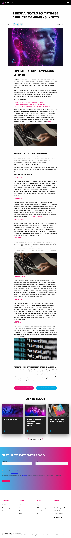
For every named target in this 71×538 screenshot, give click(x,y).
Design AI (18, 299)
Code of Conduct (15, 535)
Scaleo (18, 238)
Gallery (21, 508)
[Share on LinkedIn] (21, 24)
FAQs (38, 513)
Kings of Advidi (41, 505)
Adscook (18, 177)
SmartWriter (20, 277)
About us (22, 505)
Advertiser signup (7, 508)
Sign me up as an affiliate (24, 388)
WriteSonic (19, 219)
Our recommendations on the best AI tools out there (30, 104)
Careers (4, 511)
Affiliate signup (6, 505)
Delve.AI (18, 322)
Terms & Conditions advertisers (44, 535)
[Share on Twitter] (17, 24)
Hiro (20, 513)
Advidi (7, 2)
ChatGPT (18, 199)
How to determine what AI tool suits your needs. (29, 102)
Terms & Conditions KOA (59, 535)
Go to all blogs (35, 439)
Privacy (9, 535)
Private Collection (42, 511)
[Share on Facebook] (14, 24)
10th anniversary (41, 508)
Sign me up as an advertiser (46, 388)
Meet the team (23, 511)
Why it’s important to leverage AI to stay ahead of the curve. (32, 106)
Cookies (4, 535)
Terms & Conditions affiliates (28, 535)
